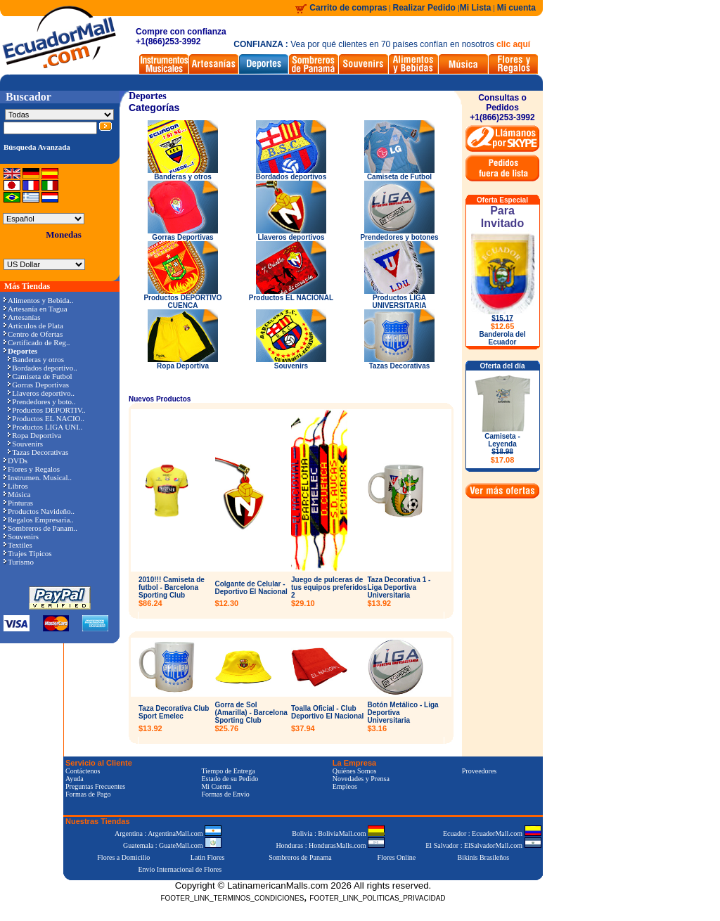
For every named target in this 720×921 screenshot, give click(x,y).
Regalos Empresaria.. (39, 519)
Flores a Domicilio (123, 857)
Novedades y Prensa (361, 778)
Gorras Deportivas (38, 384)
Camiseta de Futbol (40, 376)
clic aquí (513, 44)
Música (17, 494)
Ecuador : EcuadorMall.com (492, 833)
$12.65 (503, 326)
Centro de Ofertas (33, 334)
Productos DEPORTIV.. (47, 410)
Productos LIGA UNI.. (45, 427)
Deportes (148, 96)
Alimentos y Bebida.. (39, 300)
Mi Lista (475, 8)
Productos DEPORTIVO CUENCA (182, 298)
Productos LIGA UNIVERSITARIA (399, 298)
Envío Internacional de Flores (179, 869)
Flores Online (397, 857)
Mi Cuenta (216, 786)
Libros (16, 486)
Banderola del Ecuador (502, 338)
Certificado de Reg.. (37, 342)
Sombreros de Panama (300, 857)
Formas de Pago (87, 794)
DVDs (15, 460)
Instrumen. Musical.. (38, 477)
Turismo (19, 562)
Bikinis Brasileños (484, 857)
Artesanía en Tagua (36, 308)
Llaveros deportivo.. (41, 393)
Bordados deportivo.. (42, 367)
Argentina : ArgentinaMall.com (168, 833)
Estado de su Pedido (229, 778)
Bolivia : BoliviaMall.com (338, 833)
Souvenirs (25, 443)
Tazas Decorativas (38, 452)
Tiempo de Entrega (228, 771)
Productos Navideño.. (39, 511)
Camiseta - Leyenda (502, 448)
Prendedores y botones (399, 234)
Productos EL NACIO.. (46, 418)
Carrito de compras (348, 8)
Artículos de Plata (33, 325)
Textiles (18, 545)
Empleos (345, 786)
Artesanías (22, 317)
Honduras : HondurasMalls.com (330, 845)
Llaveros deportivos (291, 234)
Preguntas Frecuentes (95, 786)
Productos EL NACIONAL (291, 295)
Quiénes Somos (355, 771)
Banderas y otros (36, 359)
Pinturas (18, 502)
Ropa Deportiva (34, 435)
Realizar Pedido (425, 8)
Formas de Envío (225, 794)
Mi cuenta (516, 8)
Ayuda (74, 778)
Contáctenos (82, 771)
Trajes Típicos (28, 553)
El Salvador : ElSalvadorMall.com (483, 845)
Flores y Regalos (32, 469)
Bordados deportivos (291, 174)
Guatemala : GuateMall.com (172, 845)
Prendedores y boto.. (41, 401)
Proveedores (479, 771)
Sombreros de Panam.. (40, 528)
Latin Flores (208, 857)
